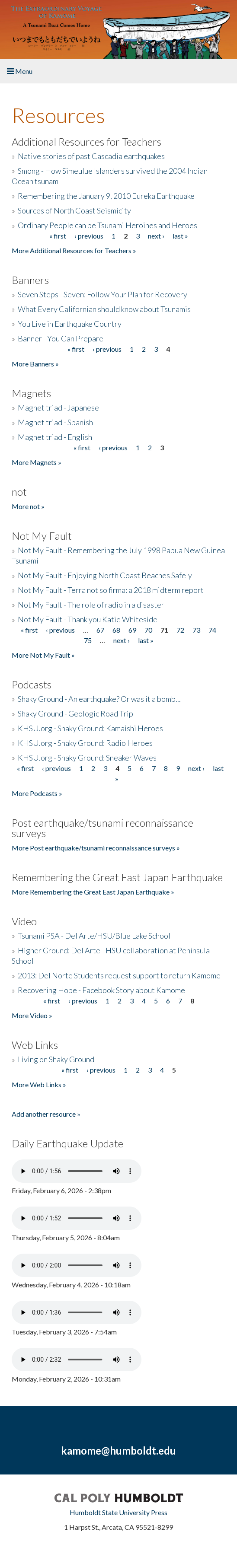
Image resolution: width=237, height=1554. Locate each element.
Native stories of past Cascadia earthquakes (91, 156)
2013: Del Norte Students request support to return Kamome (119, 975)
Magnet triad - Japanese (58, 407)
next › (156, 236)
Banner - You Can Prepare (60, 338)
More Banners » (35, 364)
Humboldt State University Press (118, 1512)
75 (88, 640)
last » (180, 236)
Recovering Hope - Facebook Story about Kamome (101, 990)
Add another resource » (46, 1114)
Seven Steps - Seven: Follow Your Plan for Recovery (102, 294)
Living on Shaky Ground (56, 1059)
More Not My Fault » (43, 655)
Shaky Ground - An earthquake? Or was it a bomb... (99, 699)
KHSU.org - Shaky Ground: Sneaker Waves (87, 757)
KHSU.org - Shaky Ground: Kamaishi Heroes (90, 728)
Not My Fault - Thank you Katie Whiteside (87, 619)
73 (196, 630)
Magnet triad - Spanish (55, 422)
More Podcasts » (37, 793)
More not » (28, 506)
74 (212, 630)
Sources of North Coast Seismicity (74, 210)
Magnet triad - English (55, 437)
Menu (19, 71)
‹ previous (88, 236)
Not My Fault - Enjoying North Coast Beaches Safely (105, 575)
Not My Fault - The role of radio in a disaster (91, 604)
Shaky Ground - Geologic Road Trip (75, 713)
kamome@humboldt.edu (118, 1450)
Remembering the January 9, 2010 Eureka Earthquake (106, 196)
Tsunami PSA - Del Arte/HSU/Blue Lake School (94, 935)
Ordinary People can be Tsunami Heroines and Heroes (107, 225)
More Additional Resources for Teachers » (74, 250)
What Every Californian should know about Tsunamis (104, 309)
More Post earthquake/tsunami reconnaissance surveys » (96, 848)
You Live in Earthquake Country (70, 323)
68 (116, 630)
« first (57, 236)
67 (100, 630)
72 (180, 630)
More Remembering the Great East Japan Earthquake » (93, 892)
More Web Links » (39, 1084)
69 (132, 630)
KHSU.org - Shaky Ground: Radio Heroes (85, 743)
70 (148, 630)
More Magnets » (36, 462)
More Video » (32, 1015)
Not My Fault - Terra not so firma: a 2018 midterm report (111, 590)
